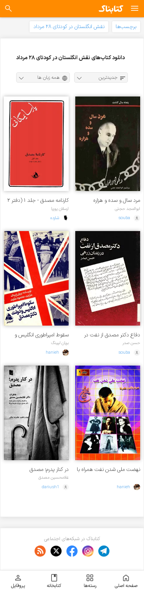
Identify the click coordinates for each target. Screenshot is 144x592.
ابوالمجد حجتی (127, 209)
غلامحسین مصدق (53, 477)
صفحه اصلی (125, 581)
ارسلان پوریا (60, 209)
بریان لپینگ (60, 343)
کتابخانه (54, 581)
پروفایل (18, 581)
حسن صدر (131, 343)
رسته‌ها (90, 581)
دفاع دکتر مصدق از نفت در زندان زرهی (112, 335)
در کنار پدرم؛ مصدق (49, 470)
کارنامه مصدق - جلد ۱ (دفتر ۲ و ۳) (38, 200)
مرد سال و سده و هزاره (116, 200)
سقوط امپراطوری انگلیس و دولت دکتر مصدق (42, 335)
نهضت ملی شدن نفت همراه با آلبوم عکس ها (108, 470)
